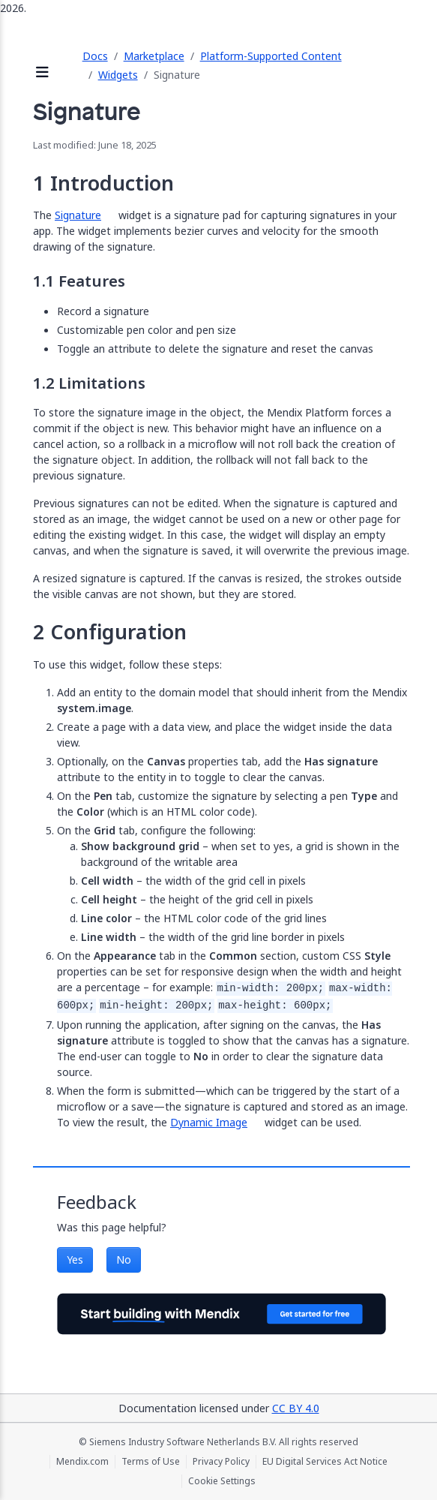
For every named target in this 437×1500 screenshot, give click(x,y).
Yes (75, 1259)
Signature (78, 215)
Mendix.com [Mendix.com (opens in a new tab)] (82, 1461)
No (123, 1259)
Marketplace (154, 56)
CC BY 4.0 (295, 1408)
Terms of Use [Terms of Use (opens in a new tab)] (150, 1461)
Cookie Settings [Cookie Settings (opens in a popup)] (222, 1481)
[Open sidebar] (42, 73)
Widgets (118, 75)
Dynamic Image (208, 1122)
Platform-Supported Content (271, 56)
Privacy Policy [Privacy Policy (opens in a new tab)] (221, 1461)
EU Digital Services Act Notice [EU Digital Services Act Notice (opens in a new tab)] (325, 1461)
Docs (95, 56)
